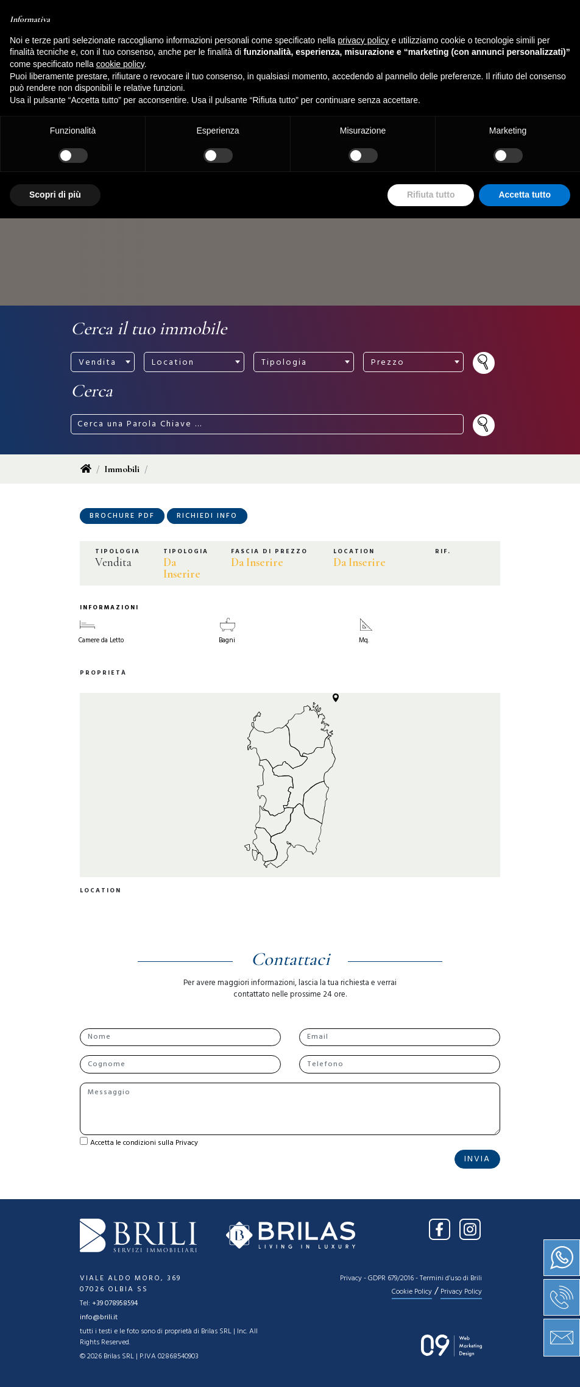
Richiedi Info (207, 516)
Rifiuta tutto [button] (431, 1363)
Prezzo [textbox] (388, 363)
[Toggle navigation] (290, 53)
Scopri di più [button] (55, 1363)
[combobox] (103, 362)
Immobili (122, 469)
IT (464, 17)
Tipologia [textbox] (284, 363)
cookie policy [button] (120, 1233)
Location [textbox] (173, 363)
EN (488, 17)
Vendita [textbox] (97, 363)
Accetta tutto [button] (524, 1363)
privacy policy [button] (363, 1209)
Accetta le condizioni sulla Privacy (144, 1143)
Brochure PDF (122, 516)
